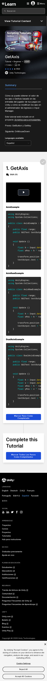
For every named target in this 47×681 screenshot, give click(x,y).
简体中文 (16, 496)
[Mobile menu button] (41, 3)
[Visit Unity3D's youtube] (3, 512)
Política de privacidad (27, 642)
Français (30, 491)
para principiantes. (27, 119)
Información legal (9, 642)
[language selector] (18, 143)
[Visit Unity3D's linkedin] (8, 512)
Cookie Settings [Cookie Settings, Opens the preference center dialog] (23, 667)
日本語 (22, 491)
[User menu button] (33, 3)
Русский (34, 496)
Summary (10, 85)
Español (25, 496)
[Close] (45, 648)
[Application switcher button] (28, 4)
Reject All (23, 673)
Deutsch (14, 491)
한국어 (4, 501)
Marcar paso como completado (23, 417)
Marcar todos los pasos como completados (23, 456)
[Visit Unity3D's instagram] (21, 512)
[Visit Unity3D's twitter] (12, 512)
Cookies (41, 642)
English (5, 491)
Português (6, 496)
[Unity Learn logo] (9, 3)
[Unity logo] (8, 480)
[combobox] (23, 11)
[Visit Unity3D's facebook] (17, 512)
